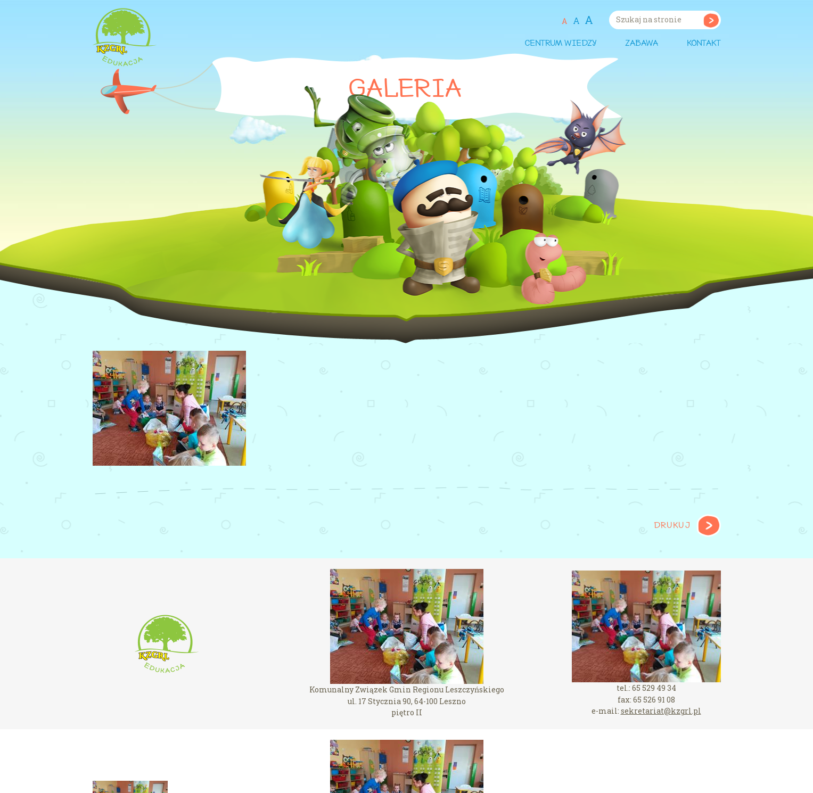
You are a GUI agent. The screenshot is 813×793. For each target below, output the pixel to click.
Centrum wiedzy (560, 43)
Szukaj (711, 20)
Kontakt (704, 43)
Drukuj (672, 526)
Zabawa (641, 43)
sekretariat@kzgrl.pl (661, 711)
